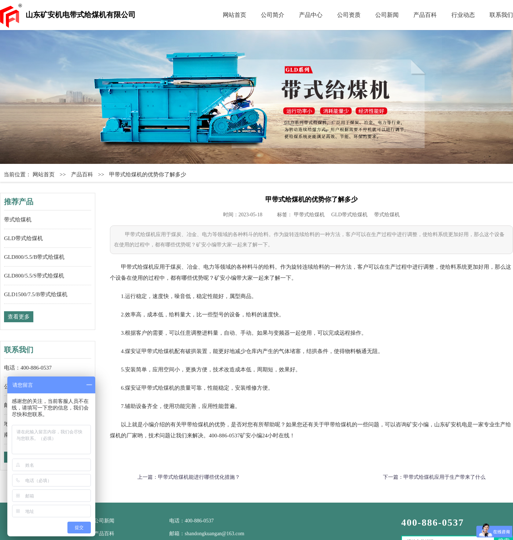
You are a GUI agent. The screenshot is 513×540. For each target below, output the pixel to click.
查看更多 (19, 317)
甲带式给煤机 (309, 214)
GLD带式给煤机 (23, 238)
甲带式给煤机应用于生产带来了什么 (444, 477)
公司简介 (272, 15)
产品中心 (310, 15)
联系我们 (501, 15)
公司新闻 (387, 15)
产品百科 (425, 15)
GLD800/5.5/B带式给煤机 (34, 257)
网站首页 (234, 15)
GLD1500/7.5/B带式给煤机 (35, 294)
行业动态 (463, 15)
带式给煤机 (18, 220)
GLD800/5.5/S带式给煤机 (34, 276)
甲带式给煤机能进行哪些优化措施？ (199, 477)
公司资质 (349, 15)
